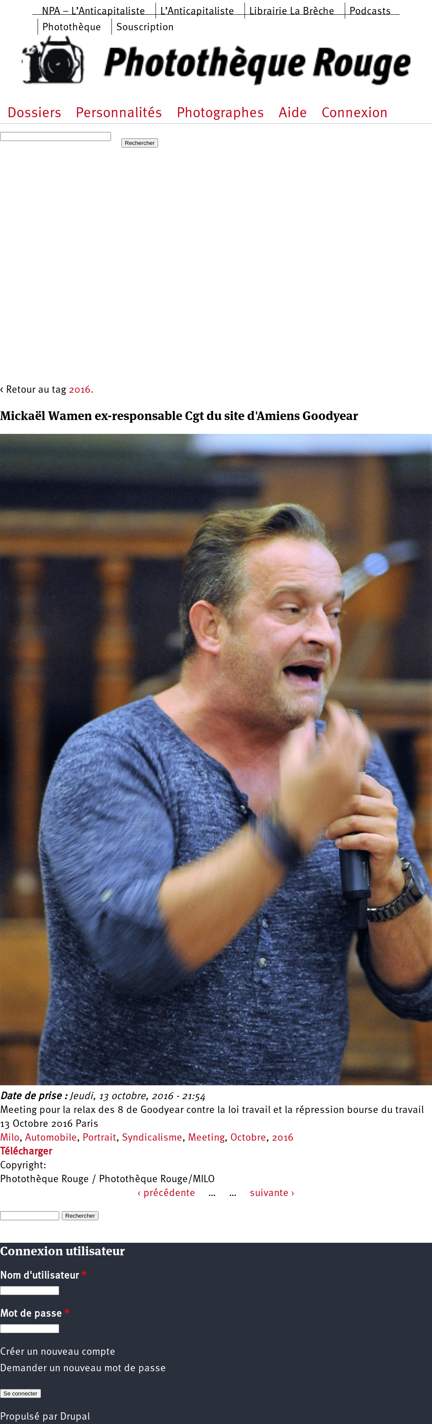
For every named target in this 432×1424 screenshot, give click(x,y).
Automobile (51, 1138)
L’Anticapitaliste (197, 11)
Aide (293, 113)
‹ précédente (166, 1193)
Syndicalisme (152, 1138)
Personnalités (119, 113)
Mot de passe (34, 1314)
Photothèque (71, 27)
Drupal (75, 1417)
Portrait (99, 1138)
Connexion (354, 113)
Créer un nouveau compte (57, 1352)
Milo (9, 1138)
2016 (283, 1138)
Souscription (145, 27)
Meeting (206, 1138)
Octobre (248, 1138)
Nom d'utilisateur (43, 1276)
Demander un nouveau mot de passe (83, 1368)
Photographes (220, 113)
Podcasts (370, 11)
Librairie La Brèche (291, 11)
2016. (81, 390)
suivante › (272, 1193)
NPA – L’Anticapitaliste (93, 11)
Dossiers (34, 113)
